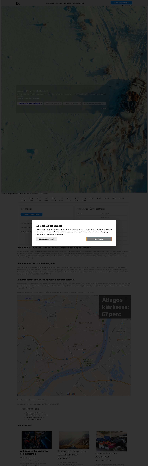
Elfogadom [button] (99, 239)
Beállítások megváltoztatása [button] (46, 239)
